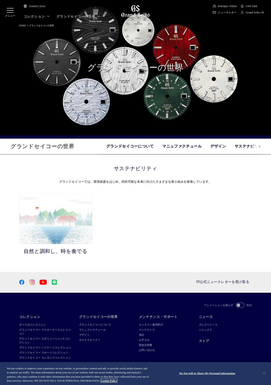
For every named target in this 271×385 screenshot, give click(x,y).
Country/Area (34, 6)
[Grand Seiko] (135, 10)
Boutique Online (225, 6)
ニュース (206, 317)
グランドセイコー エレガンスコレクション (45, 357)
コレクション (37, 16)
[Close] (264, 373)
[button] (255, 146)
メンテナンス (147, 329)
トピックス (205, 329)
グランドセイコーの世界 (78, 16)
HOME (22, 25)
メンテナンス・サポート (158, 317)
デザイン (218, 146)
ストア (204, 341)
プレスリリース (208, 324)
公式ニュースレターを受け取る (222, 282)
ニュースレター (225, 12)
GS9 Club (249, 6)
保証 (141, 334)
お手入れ (144, 339)
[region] (135, 373)
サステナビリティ (90, 339)
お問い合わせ (147, 350)
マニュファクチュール (182, 146)
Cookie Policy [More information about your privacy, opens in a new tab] (109, 380)
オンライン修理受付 (151, 324)
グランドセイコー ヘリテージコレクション (45, 347)
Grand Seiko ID (252, 12)
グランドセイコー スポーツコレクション (43, 352)
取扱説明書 (146, 345)
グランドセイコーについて (130, 146)
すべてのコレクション (32, 324)
